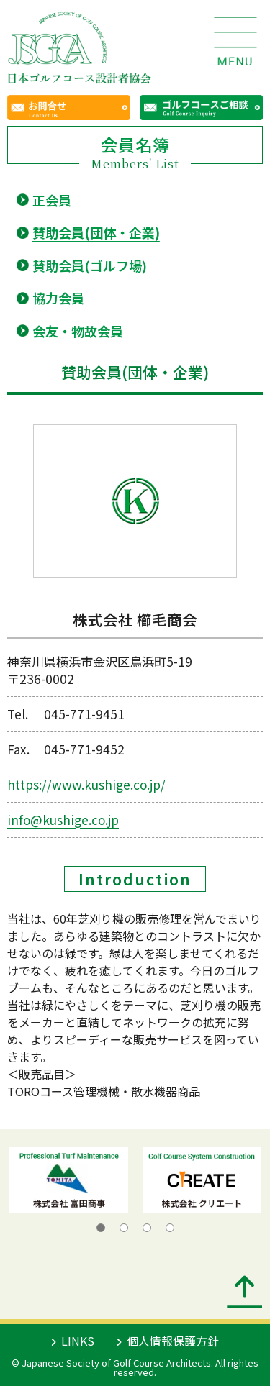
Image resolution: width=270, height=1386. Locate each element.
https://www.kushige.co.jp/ (86, 784)
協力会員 (58, 297)
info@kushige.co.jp (63, 820)
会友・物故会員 (77, 330)
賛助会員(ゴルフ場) (89, 265)
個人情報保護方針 (168, 1340)
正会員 (51, 199)
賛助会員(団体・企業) (96, 232)
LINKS (72, 1340)
